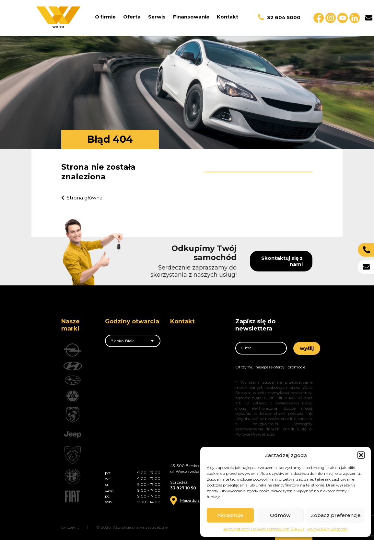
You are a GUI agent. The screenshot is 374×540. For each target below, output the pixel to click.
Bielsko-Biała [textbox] (122, 340)
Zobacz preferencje (335, 515)
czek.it (73, 527)
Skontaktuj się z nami (300, 261)
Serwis (157, 17)
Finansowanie (191, 17)
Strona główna (81, 198)
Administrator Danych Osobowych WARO (263, 528)
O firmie (105, 17)
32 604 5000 (279, 17)
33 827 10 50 (183, 488)
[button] (361, 455)
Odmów (280, 515)
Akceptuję (230, 515)
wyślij (307, 348)
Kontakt (227, 17)
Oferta (132, 17)
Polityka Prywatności (327, 528)
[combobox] (132, 341)
